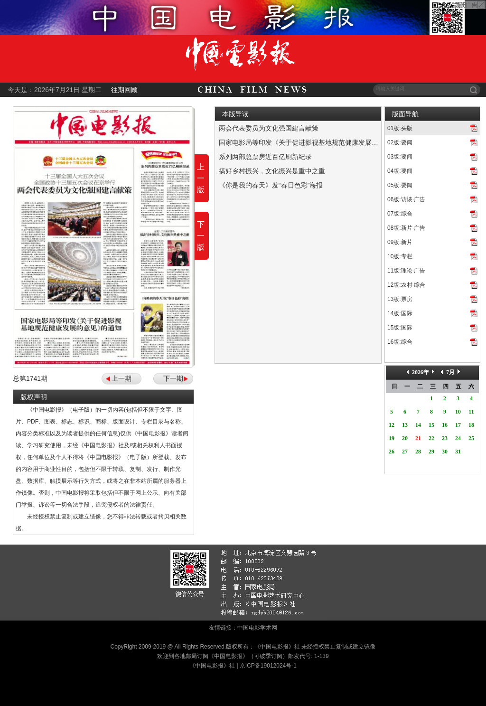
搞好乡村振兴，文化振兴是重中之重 (272, 171)
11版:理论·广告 (406, 270)
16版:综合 (399, 342)
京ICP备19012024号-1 (268, 665)
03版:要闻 (399, 156)
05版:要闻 (399, 185)
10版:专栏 (399, 256)
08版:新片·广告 (406, 228)
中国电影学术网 (257, 627)
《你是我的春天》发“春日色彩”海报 (271, 185)
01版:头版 (399, 128)
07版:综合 (399, 213)
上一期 (121, 378)
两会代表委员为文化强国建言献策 (268, 128)
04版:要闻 (399, 171)
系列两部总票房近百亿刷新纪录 (265, 156)
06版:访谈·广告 (406, 199)
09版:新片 (399, 242)
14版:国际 (399, 313)
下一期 (173, 378)
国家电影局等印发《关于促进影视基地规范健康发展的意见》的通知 (318, 142)
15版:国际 (399, 327)
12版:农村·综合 (406, 285)
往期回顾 (124, 90)
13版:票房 (399, 299)
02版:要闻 (399, 142)
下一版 (201, 235)
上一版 (201, 178)
